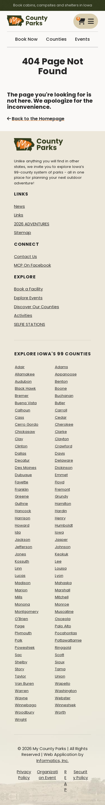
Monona (22, 604)
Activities (23, 315)
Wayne (21, 698)
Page (20, 626)
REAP (65, 781)
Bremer (22, 395)
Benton (61, 381)
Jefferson (23, 546)
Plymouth (23, 633)
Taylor (20, 676)
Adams (61, 367)
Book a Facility (28, 289)
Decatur (22, 460)
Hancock (23, 511)
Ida (18, 532)
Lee (58, 561)
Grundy (61, 496)
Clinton (21, 446)
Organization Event (47, 775)
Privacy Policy (24, 775)
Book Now (26, 39)
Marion (21, 590)
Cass (19, 417)
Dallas (20, 453)
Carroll (61, 410)
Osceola (63, 618)
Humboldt (64, 525)
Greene (22, 496)
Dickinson (64, 467)
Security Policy (80, 775)
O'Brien (21, 618)
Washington (66, 690)
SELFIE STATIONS (29, 324)
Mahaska (63, 582)
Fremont (62, 489)
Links (18, 215)
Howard (22, 525)
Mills (18, 597)
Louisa (61, 568)
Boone (61, 388)
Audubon (23, 381)
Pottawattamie (68, 640)
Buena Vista (26, 403)
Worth (60, 712)
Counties (56, 39)
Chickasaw (25, 431)
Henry (60, 518)
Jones (20, 554)
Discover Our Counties (36, 307)
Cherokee (64, 424)
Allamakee (25, 374)
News (19, 206)
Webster (63, 698)
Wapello (62, 683)
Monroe (62, 604)
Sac (18, 654)
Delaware (64, 460)
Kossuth (22, 561)
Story (19, 669)
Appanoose (66, 374)
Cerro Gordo (26, 424)
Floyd (59, 482)
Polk (18, 640)
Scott (59, 654)
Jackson (22, 539)
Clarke (61, 431)
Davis (60, 453)
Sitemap (22, 232)
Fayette (21, 482)
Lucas (20, 575)
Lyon (59, 575)
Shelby (21, 662)
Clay (19, 439)
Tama (60, 669)
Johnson (63, 546)
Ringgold (63, 647)
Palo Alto (63, 626)
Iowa (59, 532)
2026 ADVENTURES (31, 224)
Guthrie (21, 503)
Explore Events (28, 298)
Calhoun (22, 410)
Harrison (22, 518)
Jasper (61, 539)
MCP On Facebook (32, 265)
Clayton (62, 439)
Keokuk (61, 554)
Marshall (62, 590)
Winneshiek (65, 705)
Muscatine (64, 611)
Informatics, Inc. (52, 760)
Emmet (61, 475)
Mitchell (62, 597)
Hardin (61, 511)
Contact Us (25, 256)
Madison (23, 582)
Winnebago (25, 705)
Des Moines (25, 467)
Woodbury (24, 712)
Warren (22, 690)
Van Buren (24, 683)
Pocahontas (66, 633)
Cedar (61, 417)
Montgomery (26, 611)
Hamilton (63, 503)
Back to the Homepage (35, 118)
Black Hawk (25, 388)
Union (60, 676)
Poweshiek (25, 647)
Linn (18, 568)
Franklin (22, 489)
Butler (60, 403)
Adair (20, 367)
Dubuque (23, 475)
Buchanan (64, 395)
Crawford (63, 446)
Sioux (59, 662)
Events (82, 39)
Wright (21, 719)
